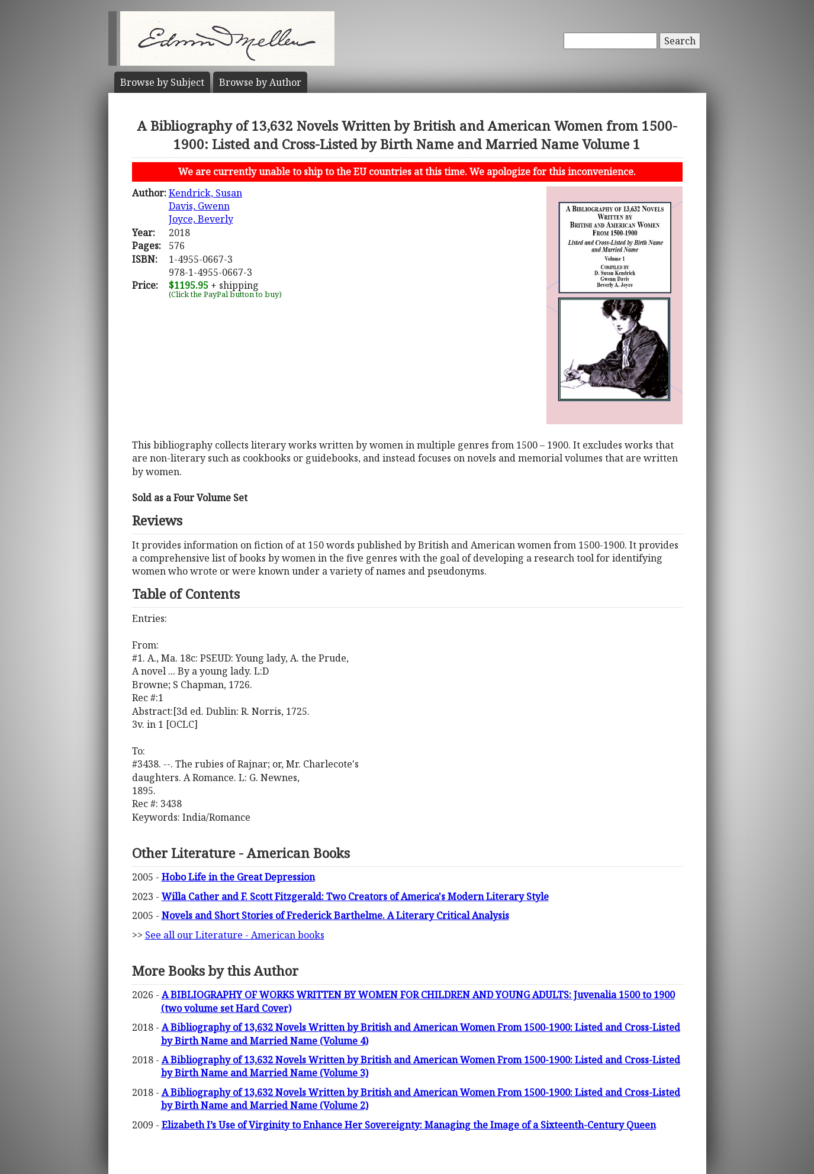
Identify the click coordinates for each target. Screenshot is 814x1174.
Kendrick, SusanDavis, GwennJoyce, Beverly (205, 206)
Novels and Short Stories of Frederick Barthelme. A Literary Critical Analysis (335, 915)
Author (260, 82)
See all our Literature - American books (234, 934)
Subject (162, 82)
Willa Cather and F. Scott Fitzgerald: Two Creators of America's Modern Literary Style (355, 896)
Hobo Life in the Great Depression (238, 876)
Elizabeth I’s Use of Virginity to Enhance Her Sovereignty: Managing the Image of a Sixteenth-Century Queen (409, 1124)
